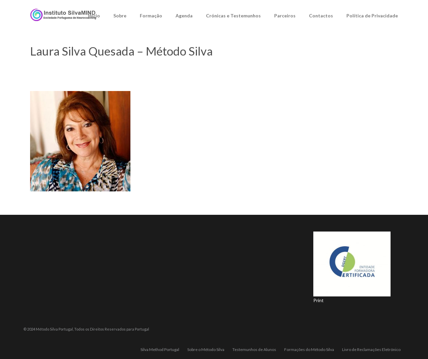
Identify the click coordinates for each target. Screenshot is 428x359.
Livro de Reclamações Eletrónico (371, 349)
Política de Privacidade (372, 15)
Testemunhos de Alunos (254, 349)
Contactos (321, 15)
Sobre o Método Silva (286, 68)
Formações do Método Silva (309, 349)
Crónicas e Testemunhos (233, 15)
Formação (151, 15)
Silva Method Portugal (159, 349)
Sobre (119, 15)
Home (252, 68)
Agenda (184, 15)
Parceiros (285, 15)
